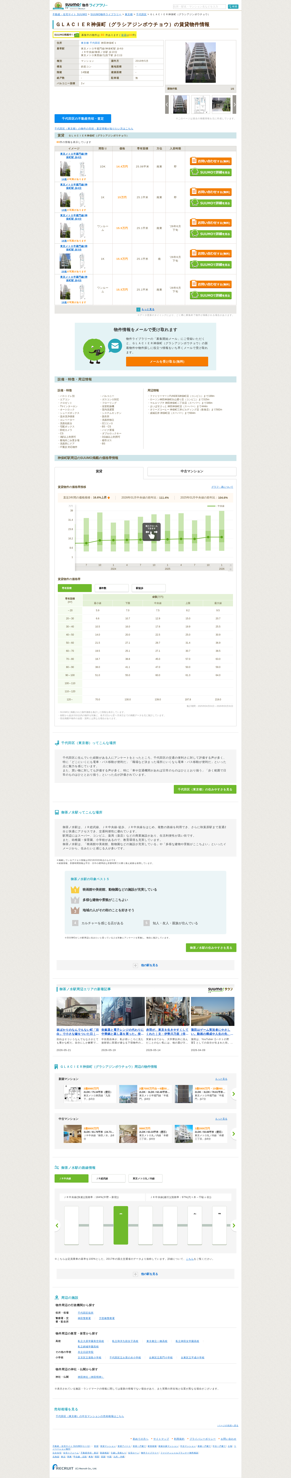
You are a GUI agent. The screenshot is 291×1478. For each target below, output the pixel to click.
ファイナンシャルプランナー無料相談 (179, 1453)
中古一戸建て (219, 1446)
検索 (234, 6)
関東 (69, 1457)
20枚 (64, 271)
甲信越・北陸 (80, 1457)
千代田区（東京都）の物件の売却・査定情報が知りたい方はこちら (94, 128)
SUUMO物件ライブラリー (106, 14)
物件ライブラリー (150, 1453)
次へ (233, 1225)
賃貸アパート (124, 1446)
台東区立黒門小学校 (161, 1357)
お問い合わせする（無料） (211, 161)
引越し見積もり (118, 1453)
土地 (230, 1446)
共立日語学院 (86, 1352)
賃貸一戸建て (139, 1446)
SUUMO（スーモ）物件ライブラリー (80, 6)
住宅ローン (133, 1453)
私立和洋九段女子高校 (125, 1341)
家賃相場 (152, 1446)
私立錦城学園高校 (88, 1346)
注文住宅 (57, 1453)
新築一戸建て (204, 1446)
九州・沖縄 (118, 1457)
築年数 (102, 588)
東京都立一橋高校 (157, 1341)
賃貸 (124, 35)
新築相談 (104, 1453)
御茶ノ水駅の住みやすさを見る (211, 947)
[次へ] (233, 1094)
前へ (58, 1225)
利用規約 (179, 1439)
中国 (109, 1457)
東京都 (129, 14)
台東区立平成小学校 (193, 1357)
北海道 (56, 1457)
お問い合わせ (228, 1439)
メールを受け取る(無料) (167, 361)
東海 (91, 1457)
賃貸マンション (108, 1446)
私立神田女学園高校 (187, 1341)
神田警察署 (84, 1318)
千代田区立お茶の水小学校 (125, 1357)
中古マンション (188, 1446)
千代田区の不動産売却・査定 (83, 118)
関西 (97, 1457)
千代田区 (141, 14)
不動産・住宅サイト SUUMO (70, 14)
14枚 (64, 179)
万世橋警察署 (107, 1318)
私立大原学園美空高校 (91, 1341)
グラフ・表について (222, 487)
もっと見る (221, 1079)
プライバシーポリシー (203, 1439)
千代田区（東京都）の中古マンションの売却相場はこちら (90, 1416)
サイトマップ (161, 1439)
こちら (190, 1259)
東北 (63, 1457)
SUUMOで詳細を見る (211, 172)
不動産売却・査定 (89, 1453)
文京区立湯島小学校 (89, 1357)
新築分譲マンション (168, 1446)
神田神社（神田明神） (91, 1377)
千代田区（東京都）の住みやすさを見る (205, 789)
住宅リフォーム (71, 1453)
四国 (103, 1457)
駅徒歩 (139, 588)
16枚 (64, 241)
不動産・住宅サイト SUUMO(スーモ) (71, 1446)
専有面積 (67, 588)
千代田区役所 (86, 1312)
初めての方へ (141, 1439)
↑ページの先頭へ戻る (227, 1425)
